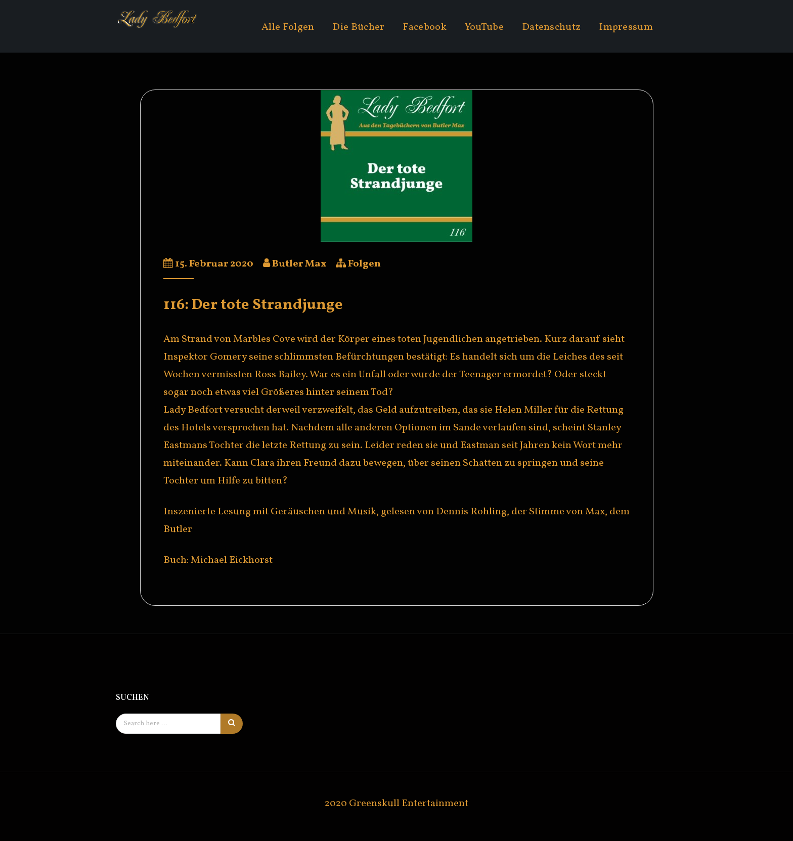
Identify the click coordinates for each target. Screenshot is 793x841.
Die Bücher (358, 27)
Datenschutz (551, 27)
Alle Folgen (287, 27)
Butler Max (299, 264)
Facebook (424, 27)
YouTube (484, 27)
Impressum (626, 27)
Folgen (364, 264)
